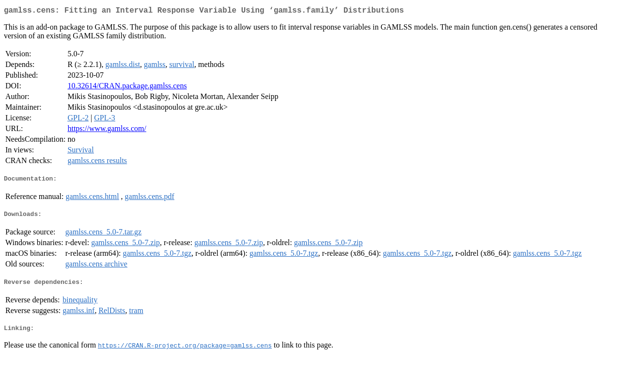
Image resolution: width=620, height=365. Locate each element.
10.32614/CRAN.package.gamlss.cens (126, 87)
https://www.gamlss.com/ (106, 130)
